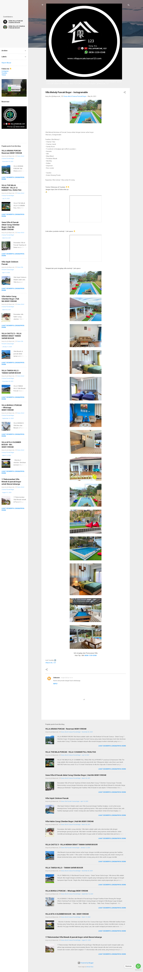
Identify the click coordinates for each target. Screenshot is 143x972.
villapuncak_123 (50, 663)
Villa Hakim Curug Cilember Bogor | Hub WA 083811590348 (69, 821)
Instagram (5, 71)
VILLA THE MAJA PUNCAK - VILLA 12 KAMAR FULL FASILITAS (70, 752)
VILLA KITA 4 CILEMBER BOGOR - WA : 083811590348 (67, 914)
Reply (55, 683)
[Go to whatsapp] (138, 966)
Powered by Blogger (86, 963)
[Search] (128, 5)
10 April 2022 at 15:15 (67, 677)
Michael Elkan (90, 966)
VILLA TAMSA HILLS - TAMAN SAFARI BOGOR (64, 868)
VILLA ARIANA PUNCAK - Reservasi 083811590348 (65, 729)
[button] (124, 92)
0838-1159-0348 (91, 655)
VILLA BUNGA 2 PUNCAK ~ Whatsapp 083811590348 (66, 891)
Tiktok (4, 75)
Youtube (4, 73)
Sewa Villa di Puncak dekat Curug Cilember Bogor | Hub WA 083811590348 (75, 775)
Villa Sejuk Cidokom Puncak (57, 798)
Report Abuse (6, 63)
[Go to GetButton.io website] (138, 970)
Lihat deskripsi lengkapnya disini (112, 746)
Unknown (56, 678)
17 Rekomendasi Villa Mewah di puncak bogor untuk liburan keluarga (73, 937)
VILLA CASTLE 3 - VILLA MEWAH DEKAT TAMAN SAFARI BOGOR (71, 844)
